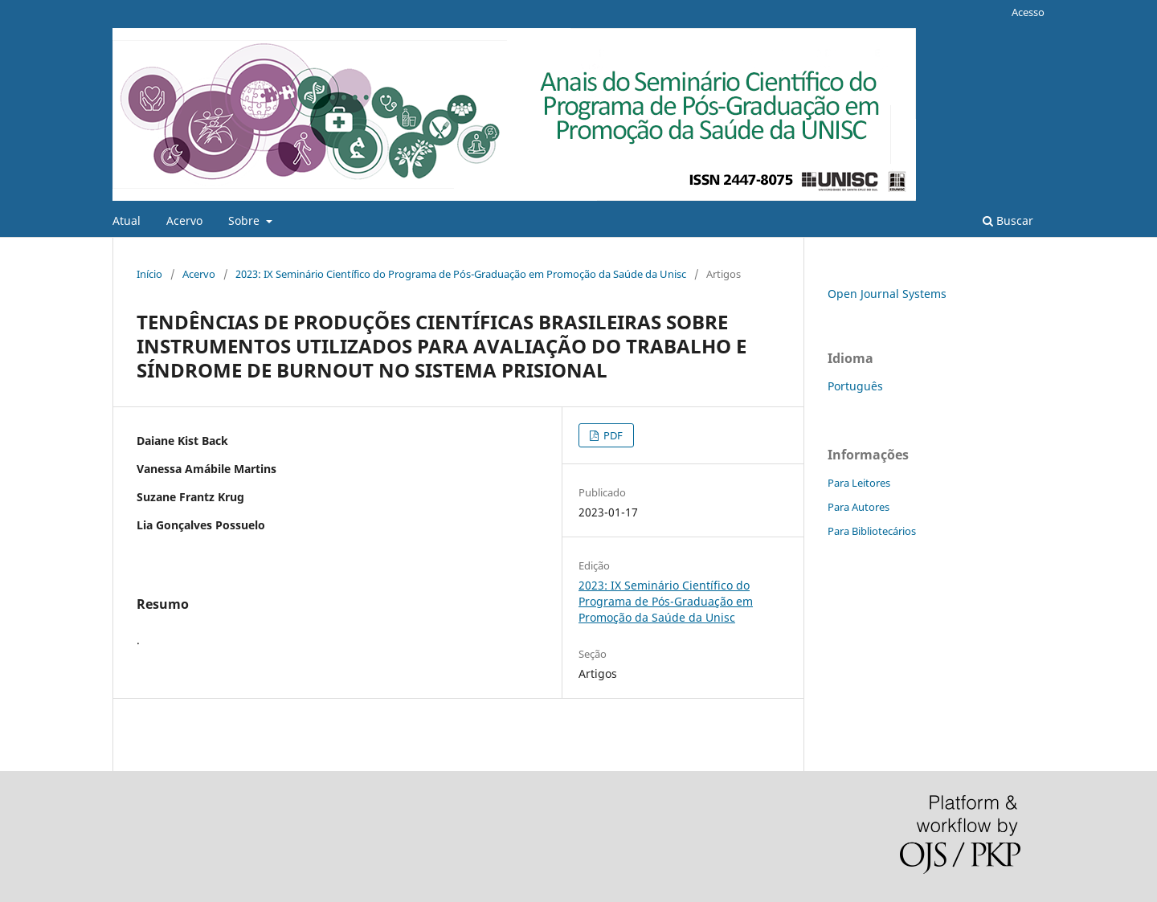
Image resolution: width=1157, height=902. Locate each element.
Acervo (184, 220)
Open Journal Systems (887, 293)
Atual (126, 220)
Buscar (1008, 220)
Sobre (245, 220)
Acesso (1028, 12)
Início (149, 274)
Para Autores (858, 507)
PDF (612, 435)
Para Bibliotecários (872, 531)
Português (855, 386)
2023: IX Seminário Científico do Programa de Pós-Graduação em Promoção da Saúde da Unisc (460, 274)
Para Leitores (859, 482)
